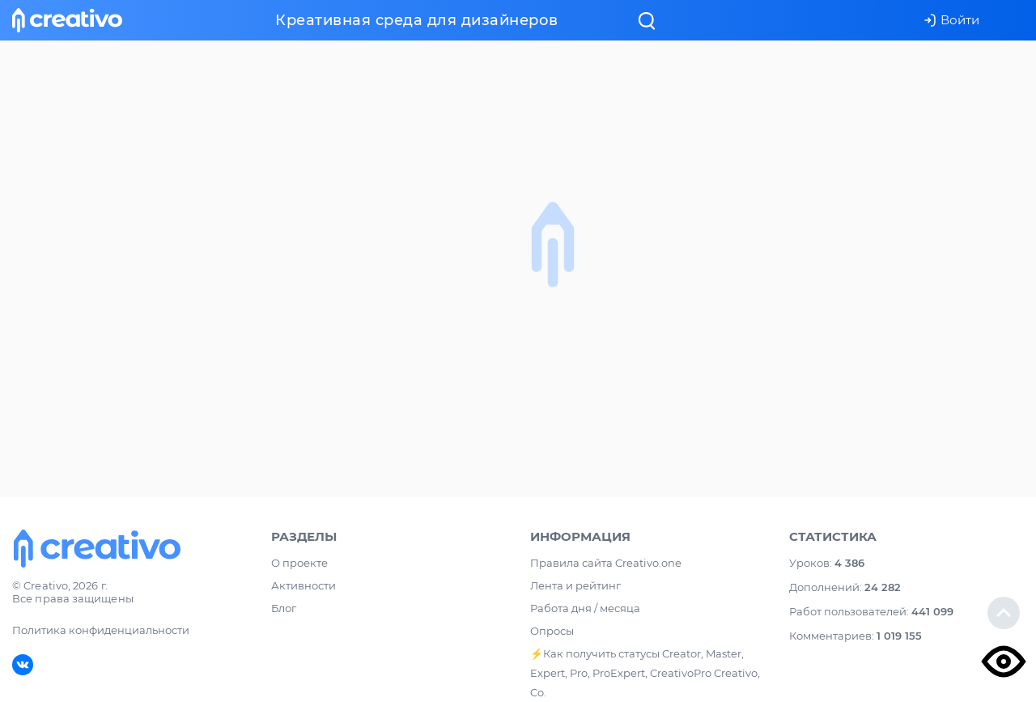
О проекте (299, 562)
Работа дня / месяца (585, 608)
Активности (303, 585)
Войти (951, 20)
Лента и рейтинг (575, 585)
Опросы (552, 630)
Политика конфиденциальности (100, 629)
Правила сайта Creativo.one (605, 562)
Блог (283, 608)
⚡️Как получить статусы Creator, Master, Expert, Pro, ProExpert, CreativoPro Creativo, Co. (645, 673)
